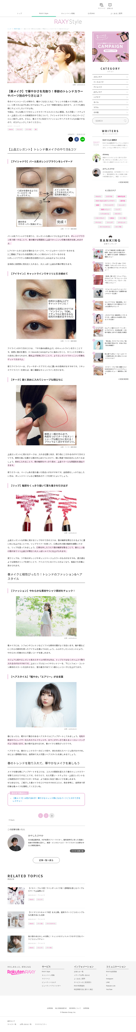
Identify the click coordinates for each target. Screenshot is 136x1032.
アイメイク (17, 126)
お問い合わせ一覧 (25, 1024)
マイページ (46, 979)
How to (11, 129)
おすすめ (109, 196)
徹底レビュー (105, 209)
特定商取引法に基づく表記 (83, 989)
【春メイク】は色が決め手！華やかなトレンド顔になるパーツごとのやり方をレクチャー (46, 799)
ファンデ (110, 222)
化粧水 (112, 218)
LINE (108, 982)
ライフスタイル (51, 923)
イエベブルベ (99, 218)
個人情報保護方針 (61, 1008)
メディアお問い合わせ (82, 975)
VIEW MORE (123, 182)
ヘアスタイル (104, 214)
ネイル (96, 102)
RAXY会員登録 (111, 971)
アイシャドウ (109, 205)
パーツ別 (28, 129)
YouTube (109, 989)
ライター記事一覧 (77, 851)
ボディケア (97, 92)
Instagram (109, 979)
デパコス (98, 222)
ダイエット (121, 222)
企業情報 (50, 1008)
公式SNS (91, 13)
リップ (117, 209)
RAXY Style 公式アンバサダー (105, 201)
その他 (96, 112)
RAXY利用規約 (79, 986)
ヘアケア (96, 97)
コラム (96, 107)
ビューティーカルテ (49, 982)
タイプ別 (118, 227)
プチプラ (117, 214)
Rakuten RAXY (18, 5)
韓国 (97, 205)
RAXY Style (43, 13)
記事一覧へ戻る (46, 860)
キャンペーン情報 (68, 13)
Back (11, 820)
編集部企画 (121, 196)
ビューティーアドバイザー (51, 986)
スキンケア (97, 77)
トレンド (19, 129)
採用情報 (86, 1008)
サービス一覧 (12, 1024)
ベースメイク (98, 82)
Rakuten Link (110, 986)
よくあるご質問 (116, 13)
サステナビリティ (41, 1024)
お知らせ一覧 (78, 971)
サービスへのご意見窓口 (82, 982)
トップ (19, 13)
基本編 (122, 201)
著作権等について (75, 1008)
